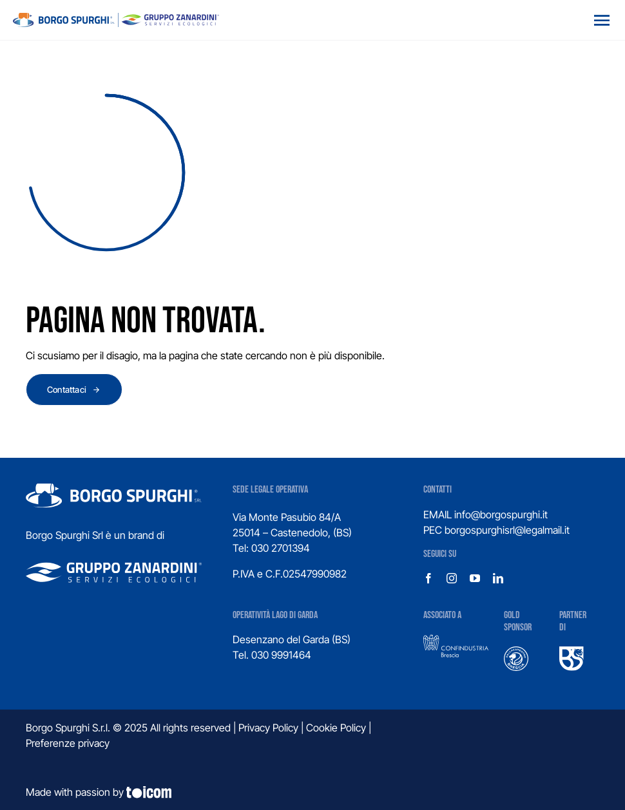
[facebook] (428, 578)
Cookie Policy (336, 727)
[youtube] (475, 578)
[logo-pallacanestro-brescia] (516, 651)
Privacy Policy (268, 727)
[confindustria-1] (455, 639)
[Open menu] (601, 20)
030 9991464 (281, 654)
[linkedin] (498, 578)
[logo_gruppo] (116, 18)
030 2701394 (280, 548)
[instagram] (452, 578)
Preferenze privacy (68, 743)
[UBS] (571, 651)
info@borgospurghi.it (501, 514)
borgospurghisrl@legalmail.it (507, 529)
